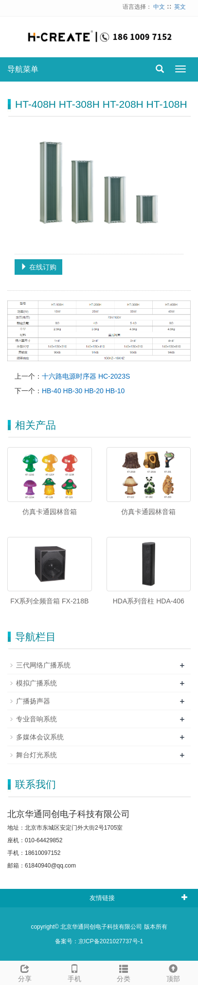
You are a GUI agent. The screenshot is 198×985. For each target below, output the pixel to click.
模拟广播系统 (36, 683)
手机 (74, 972)
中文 (159, 6)
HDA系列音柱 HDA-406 (148, 601)
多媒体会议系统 (40, 737)
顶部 (173, 972)
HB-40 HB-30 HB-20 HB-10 (83, 391)
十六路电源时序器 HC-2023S (86, 376)
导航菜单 (22, 69)
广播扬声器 (33, 701)
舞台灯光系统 (36, 755)
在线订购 (38, 267)
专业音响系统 (36, 719)
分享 (25, 972)
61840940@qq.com (50, 865)
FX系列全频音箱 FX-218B (49, 601)
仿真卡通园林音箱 (49, 512)
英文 (180, 6)
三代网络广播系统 (43, 665)
